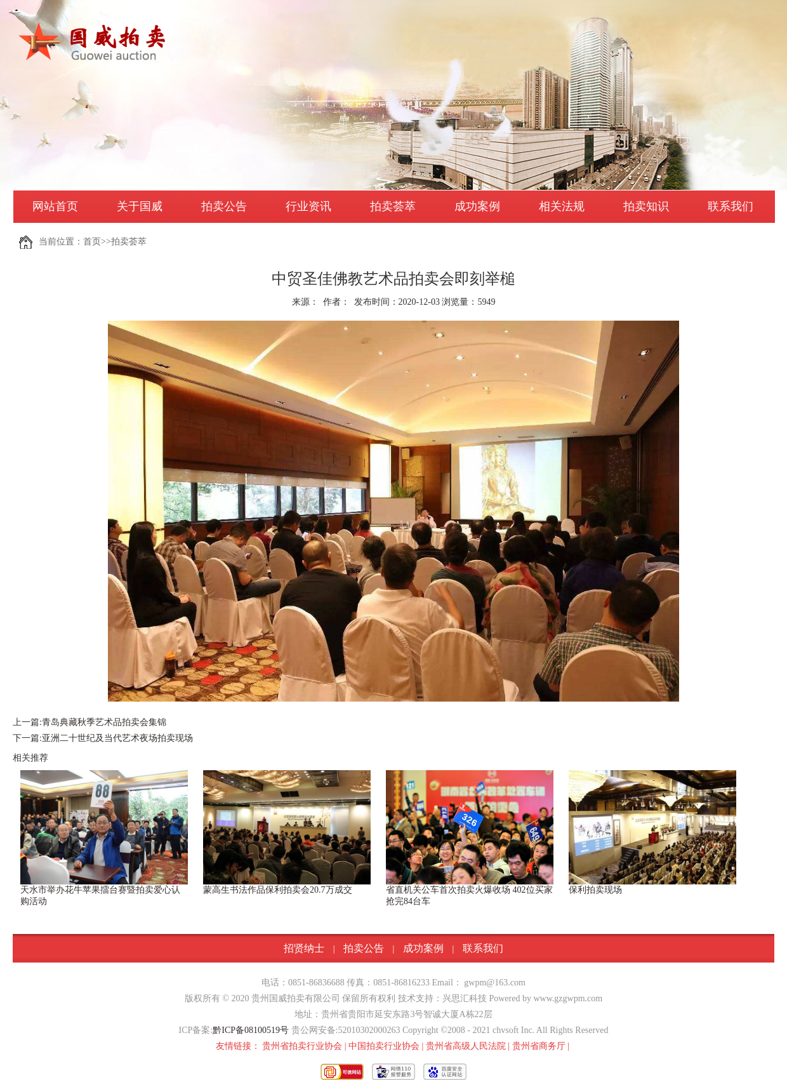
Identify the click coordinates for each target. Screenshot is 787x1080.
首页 (92, 241)
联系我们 (730, 206)
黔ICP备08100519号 (251, 1030)
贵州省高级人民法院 (466, 1046)
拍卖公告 (224, 206)
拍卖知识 (646, 206)
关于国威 (139, 206)
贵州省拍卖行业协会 (302, 1046)
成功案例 (477, 206)
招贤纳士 (304, 948)
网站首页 (55, 206)
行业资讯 (308, 206)
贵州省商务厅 (538, 1046)
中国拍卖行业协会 (384, 1046)
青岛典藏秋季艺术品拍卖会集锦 (104, 722)
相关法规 (562, 206)
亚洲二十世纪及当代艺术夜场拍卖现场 (117, 738)
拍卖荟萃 (393, 206)
